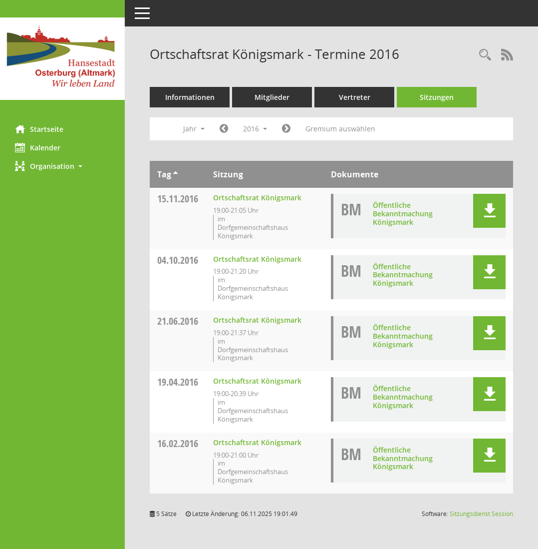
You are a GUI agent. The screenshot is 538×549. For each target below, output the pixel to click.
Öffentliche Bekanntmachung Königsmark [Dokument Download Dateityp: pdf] (403, 213)
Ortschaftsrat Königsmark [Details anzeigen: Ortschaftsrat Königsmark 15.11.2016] (257, 197)
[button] (62, 166)
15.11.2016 (177, 198)
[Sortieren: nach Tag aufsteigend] (175, 174)
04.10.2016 (177, 260)
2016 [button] (255, 128)
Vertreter (354, 97)
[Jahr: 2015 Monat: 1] (224, 129)
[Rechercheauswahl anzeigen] (485, 55)
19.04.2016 (177, 382)
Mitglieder (272, 97)
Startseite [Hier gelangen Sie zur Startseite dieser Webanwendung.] (39, 129)
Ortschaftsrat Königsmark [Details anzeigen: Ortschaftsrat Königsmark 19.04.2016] (257, 381)
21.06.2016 (177, 321)
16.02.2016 (177, 443)
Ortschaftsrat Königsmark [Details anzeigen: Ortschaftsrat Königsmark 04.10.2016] (257, 259)
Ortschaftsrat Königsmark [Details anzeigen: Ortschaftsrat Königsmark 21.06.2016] (257, 320)
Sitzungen (437, 97)
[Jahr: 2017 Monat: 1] (286, 129)
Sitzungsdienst (481, 514)
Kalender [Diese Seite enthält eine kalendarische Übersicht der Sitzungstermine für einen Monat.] (37, 147)
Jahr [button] (194, 128)
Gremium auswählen (340, 128)
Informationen (190, 97)
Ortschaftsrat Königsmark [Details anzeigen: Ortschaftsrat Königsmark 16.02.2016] (257, 442)
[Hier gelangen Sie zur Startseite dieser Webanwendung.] (62, 58)
